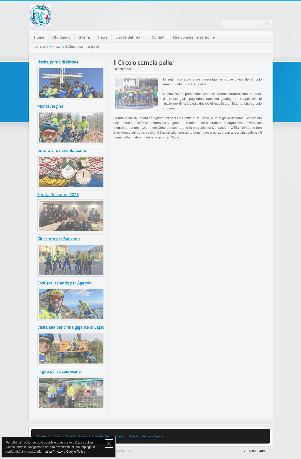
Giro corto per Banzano (58, 239)
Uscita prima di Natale (57, 62)
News (103, 37)
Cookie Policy (75, 451)
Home (39, 37)
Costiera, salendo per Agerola (64, 283)
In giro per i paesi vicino (59, 372)
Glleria (84, 37)
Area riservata (254, 451)
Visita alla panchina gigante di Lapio (70, 327)
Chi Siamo (61, 37)
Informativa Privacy (49, 451)
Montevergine (50, 106)
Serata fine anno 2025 (58, 195)
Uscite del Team (130, 37)
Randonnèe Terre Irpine (194, 37)
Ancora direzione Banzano (61, 151)
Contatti (158, 37)
